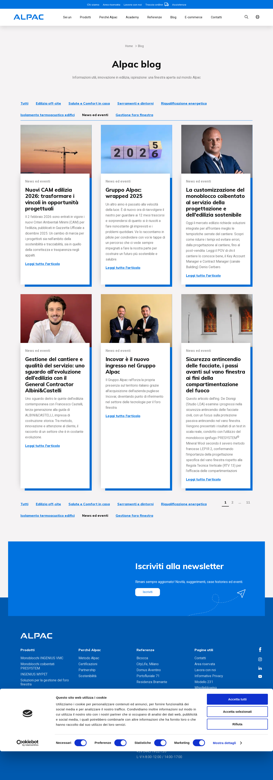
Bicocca (142, 658)
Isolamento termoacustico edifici (47, 115)
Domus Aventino (148, 670)
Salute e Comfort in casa (89, 103)
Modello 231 (204, 682)
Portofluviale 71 (148, 676)
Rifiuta (237, 753)
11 (248, 502)
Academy (132, 17)
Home (129, 46)
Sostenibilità (87, 676)
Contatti (216, 17)
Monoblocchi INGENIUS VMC (41, 658)
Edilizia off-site (48, 103)
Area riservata (111, 4)
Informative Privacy (209, 676)
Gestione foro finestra (134, 115)
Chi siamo (93, 4)
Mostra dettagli (224, 771)
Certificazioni (87, 664)
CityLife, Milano (147, 664)
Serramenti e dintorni (135, 103)
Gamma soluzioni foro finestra (42, 700)
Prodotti (85, 17)
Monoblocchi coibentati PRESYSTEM (37, 666)
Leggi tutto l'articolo (42, 264)
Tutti (24, 103)
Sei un (67, 17)
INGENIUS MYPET (34, 674)
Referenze (154, 17)
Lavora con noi (133, 4)
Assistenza (179, 4)
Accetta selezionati (237, 740)
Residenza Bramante (151, 682)
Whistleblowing (206, 688)
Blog (173, 17)
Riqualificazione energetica (184, 103)
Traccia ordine (157, 4)
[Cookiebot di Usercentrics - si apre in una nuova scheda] (27, 771)
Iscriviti (148, 592)
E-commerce (193, 17)
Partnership (87, 670)
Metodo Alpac (88, 658)
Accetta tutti (237, 728)
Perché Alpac (108, 17)
